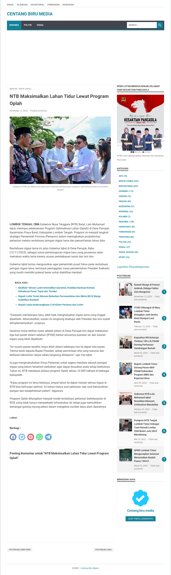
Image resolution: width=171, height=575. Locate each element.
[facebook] (13, 437)
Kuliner (124, 216)
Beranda (14, 25)
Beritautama (128, 186)
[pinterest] (30, 437)
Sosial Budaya (128, 252)
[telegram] (48, 437)
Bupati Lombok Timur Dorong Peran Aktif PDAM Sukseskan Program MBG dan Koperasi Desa (145, 371)
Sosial (124, 247)
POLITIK (28, 25)
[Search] (142, 25)
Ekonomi (126, 191)
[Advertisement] (85, 55)
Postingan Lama (103, 550)
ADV (123, 176)
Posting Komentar (38, 111)
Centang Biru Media (30, 13)
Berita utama (129, 181)
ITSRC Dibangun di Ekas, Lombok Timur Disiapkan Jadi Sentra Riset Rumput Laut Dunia (147, 314)
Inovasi (125, 201)
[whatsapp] (39, 437)
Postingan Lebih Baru (20, 550)
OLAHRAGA (22, 5)
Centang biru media (140, 510)
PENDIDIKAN (53, 5)
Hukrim (125, 196)
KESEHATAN (68, 5)
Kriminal (126, 211)
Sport (124, 257)
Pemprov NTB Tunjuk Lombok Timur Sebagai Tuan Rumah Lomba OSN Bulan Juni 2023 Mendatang (146, 427)
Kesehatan (126, 206)
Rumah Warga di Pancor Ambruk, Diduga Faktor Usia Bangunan (147, 288)
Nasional (126, 222)
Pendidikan (127, 232)
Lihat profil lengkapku (140, 519)
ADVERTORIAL (37, 5)
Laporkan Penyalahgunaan (133, 266)
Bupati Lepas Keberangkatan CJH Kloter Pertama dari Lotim (50, 304)
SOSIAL (10, 5)
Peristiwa (126, 237)
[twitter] (21, 437)
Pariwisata (127, 227)
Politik (125, 242)
